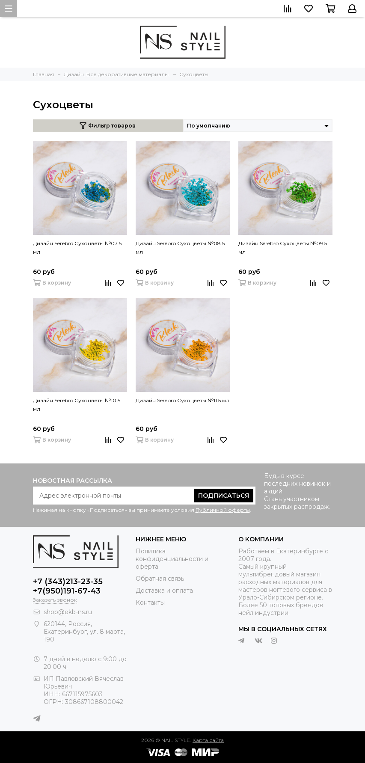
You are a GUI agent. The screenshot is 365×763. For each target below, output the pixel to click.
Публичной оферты (223, 510)
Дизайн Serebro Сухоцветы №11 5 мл (182, 400)
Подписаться (223, 495)
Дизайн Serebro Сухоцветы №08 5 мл (180, 247)
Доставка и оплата (164, 590)
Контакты (150, 602)
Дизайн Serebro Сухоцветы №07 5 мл (77, 247)
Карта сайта (208, 740)
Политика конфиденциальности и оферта (172, 558)
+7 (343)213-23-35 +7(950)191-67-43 (68, 586)
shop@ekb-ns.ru (68, 612)
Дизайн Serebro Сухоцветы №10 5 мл (76, 404)
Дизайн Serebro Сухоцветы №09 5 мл (282, 247)
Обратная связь (160, 578)
